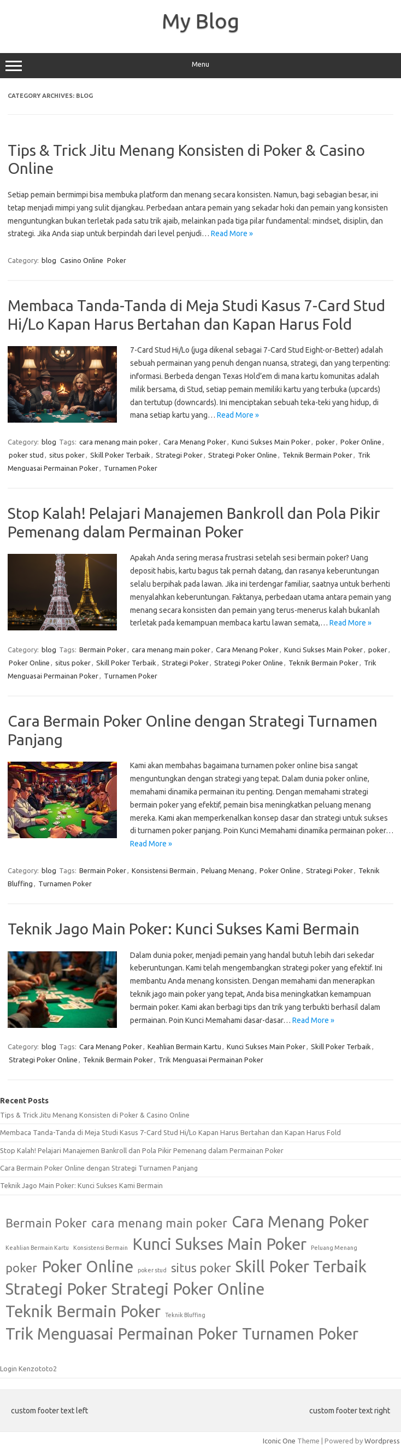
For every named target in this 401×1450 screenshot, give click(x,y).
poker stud (26, 455)
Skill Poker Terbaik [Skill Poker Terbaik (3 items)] (301, 1267)
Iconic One (279, 1441)
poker (325, 442)
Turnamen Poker (130, 468)
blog (49, 260)
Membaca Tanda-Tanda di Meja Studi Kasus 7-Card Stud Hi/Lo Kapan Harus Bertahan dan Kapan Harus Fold (170, 1132)
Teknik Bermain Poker (317, 455)
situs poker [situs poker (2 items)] (201, 1267)
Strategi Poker (179, 455)
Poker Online (360, 442)
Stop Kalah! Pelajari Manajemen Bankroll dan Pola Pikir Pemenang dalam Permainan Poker (142, 1150)
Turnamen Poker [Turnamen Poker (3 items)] (300, 1334)
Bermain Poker (102, 649)
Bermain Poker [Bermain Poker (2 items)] (46, 1223)
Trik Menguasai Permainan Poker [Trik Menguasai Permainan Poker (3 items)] (121, 1334)
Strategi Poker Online (242, 455)
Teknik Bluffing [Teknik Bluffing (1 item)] (185, 1315)
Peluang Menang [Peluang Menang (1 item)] (334, 1247)
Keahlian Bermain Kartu (184, 1046)
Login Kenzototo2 (28, 1368)
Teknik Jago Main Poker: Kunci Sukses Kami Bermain (183, 928)
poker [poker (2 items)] (21, 1267)
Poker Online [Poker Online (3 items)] (87, 1267)
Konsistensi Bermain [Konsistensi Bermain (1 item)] (100, 1247)
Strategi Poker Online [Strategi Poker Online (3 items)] (187, 1289)
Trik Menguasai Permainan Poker (210, 1059)
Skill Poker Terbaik (120, 455)
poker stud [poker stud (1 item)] (152, 1270)
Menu (200, 65)
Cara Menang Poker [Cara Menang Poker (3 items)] (300, 1222)
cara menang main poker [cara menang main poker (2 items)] (159, 1223)
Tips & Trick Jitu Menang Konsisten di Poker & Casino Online (95, 1115)
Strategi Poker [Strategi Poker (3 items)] (56, 1289)
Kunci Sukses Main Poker (271, 442)
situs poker (67, 455)
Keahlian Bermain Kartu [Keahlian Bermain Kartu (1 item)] (37, 1247)
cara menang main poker (118, 442)
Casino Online (81, 260)
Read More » (232, 233)
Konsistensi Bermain (164, 870)
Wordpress (382, 1441)
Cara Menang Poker (194, 442)
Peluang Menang (227, 870)
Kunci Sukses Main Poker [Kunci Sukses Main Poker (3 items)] (219, 1244)
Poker (116, 260)
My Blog (200, 20)
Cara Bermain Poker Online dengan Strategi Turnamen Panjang (99, 1168)
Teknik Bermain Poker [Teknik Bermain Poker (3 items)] (83, 1311)
